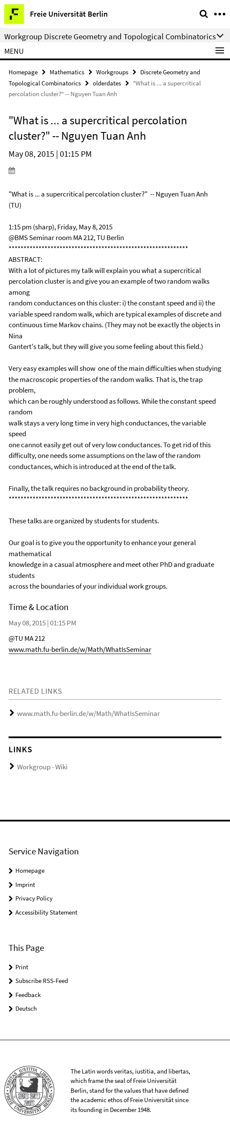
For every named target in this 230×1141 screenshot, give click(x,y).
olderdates (107, 83)
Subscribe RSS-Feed (41, 981)
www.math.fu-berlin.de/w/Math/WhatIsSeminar (80, 649)
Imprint (25, 884)
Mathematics (67, 72)
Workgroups (112, 72)
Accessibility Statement (46, 912)
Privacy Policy (34, 898)
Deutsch (26, 1008)
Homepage (23, 72)
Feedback (28, 995)
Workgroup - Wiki (42, 766)
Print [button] (21, 967)
